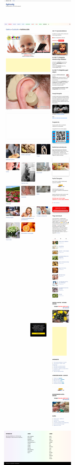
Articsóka (60, 294)
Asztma (7, 171)
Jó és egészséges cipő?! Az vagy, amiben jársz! (63, 282)
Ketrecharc (51, 446)
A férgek (38, 156)
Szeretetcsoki (30, 451)
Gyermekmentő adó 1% (31, 442)
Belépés (14, 0)
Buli (50, 443)
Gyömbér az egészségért (26, 154)
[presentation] (55, 239)
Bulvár (50, 454)
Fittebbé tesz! (58, 378)
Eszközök (15, 29)
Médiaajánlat (17, 463)
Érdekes (10, 24)
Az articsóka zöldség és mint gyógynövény (61, 422)
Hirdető (18, 24)
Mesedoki (45, 24)
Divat (37, 24)
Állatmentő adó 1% (31, 440)
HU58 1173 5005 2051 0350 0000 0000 (59, 118)
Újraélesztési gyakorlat (10, 159)
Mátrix (40, 24)
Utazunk (50, 458)
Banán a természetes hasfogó (64, 261)
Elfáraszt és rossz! (58, 380)
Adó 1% (50, 437)
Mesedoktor (30, 439)
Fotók (23, 24)
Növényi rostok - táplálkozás (63, 241)
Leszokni (29, 443)
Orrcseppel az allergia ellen (42, 216)
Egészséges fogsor (62, 274)
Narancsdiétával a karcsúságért (27, 233)
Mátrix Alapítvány (56, 202)
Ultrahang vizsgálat (9, 217)
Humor (50, 457)
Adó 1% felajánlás (31, 436)
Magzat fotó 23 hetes (62, 268)
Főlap (6, 24)
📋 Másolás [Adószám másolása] (61, 40)
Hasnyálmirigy (61, 246)
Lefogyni (29, 445)
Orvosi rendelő (39, 172)
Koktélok (50, 442)
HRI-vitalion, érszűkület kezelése (59, 366)
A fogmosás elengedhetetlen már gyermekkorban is (27, 219)
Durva (50, 451)
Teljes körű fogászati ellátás (59, 371)
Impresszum (8, 463)
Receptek (50, 452)
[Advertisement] (37, 15)
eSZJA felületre (59, 63)
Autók (50, 439)
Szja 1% (29, 452)
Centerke (29, 446)
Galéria (8, 29)
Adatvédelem (12, 463)
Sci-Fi (50, 449)
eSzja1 (50, 436)
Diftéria (38, 194)
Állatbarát (51, 455)
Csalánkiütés (23, 197)
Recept (33, 24)
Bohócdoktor (30, 437)
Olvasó (14, 24)
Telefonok (51, 440)
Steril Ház (29, 448)
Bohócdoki (28, 24)
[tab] (55, 239)
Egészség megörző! (59, 379)
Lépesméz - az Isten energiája (64, 250)
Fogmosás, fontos (24, 183)
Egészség (10, 4)
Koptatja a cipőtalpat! (59, 382)
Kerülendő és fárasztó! (59, 383)
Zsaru (50, 448)
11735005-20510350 (60, 114)
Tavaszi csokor (9, 239)
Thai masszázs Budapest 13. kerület (60, 362)
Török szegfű (8, 203)
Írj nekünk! (58, 232)
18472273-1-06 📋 (28, 55)
